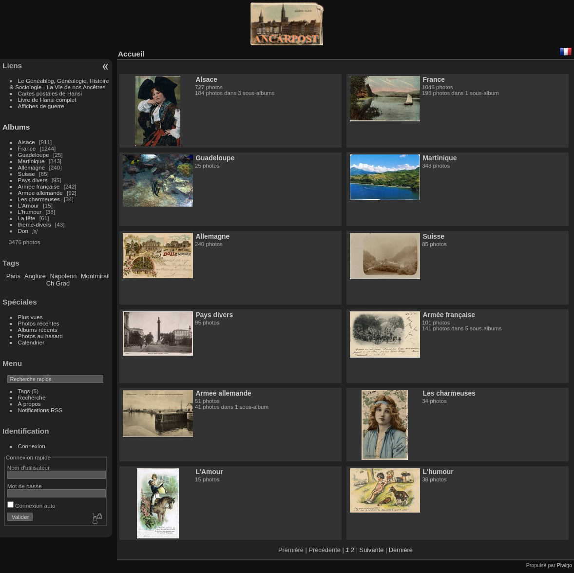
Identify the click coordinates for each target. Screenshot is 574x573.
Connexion (31, 446)
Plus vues (30, 317)
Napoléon (63, 276)
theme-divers (34, 224)
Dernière (401, 550)
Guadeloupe (33, 155)
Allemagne (31, 167)
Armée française (39, 186)
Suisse (26, 174)
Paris (13, 276)
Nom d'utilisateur (28, 467)
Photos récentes (38, 323)
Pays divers (33, 180)
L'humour (30, 212)
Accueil (131, 54)
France (27, 148)
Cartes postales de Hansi (50, 93)
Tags (24, 391)
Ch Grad (58, 283)
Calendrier (31, 342)
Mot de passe (24, 486)
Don (23, 231)
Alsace (26, 142)
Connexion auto (31, 505)
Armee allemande (40, 193)
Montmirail (95, 276)
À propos (29, 404)
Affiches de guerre (41, 106)
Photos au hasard (40, 336)
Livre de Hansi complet (47, 99)
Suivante (372, 550)
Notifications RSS (40, 410)
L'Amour (28, 205)
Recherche (32, 397)
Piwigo (564, 565)
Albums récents (37, 329)
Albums (16, 127)
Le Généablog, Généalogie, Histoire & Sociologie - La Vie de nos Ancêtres (59, 83)
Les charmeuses (39, 199)
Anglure (35, 276)
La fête (27, 218)
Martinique (31, 161)
